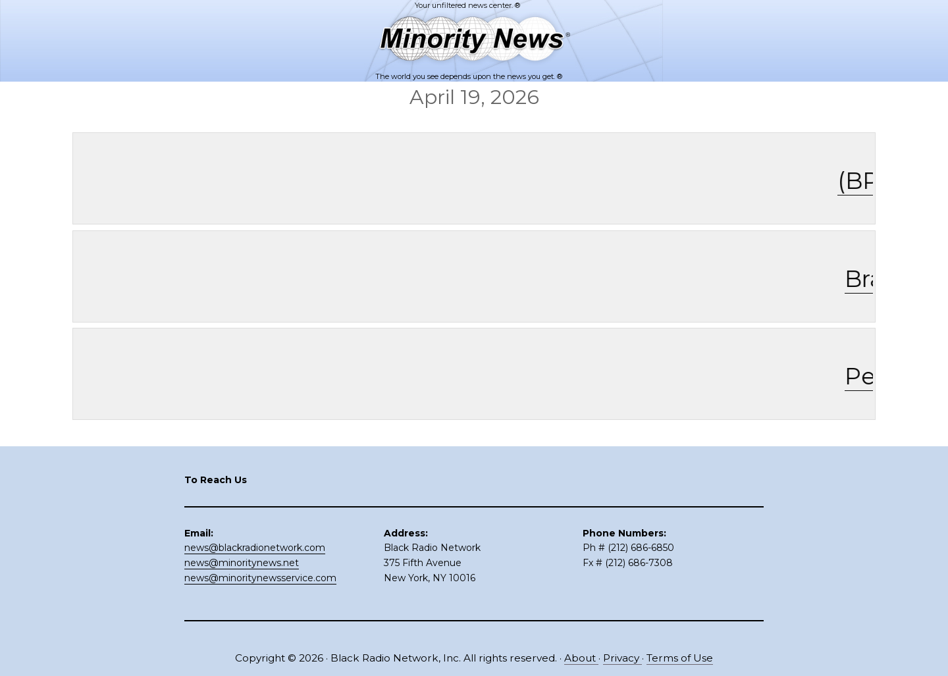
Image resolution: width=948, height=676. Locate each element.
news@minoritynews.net (241, 563)
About (581, 658)
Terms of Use (679, 658)
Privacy (622, 658)
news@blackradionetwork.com (254, 548)
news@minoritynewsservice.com (260, 578)
